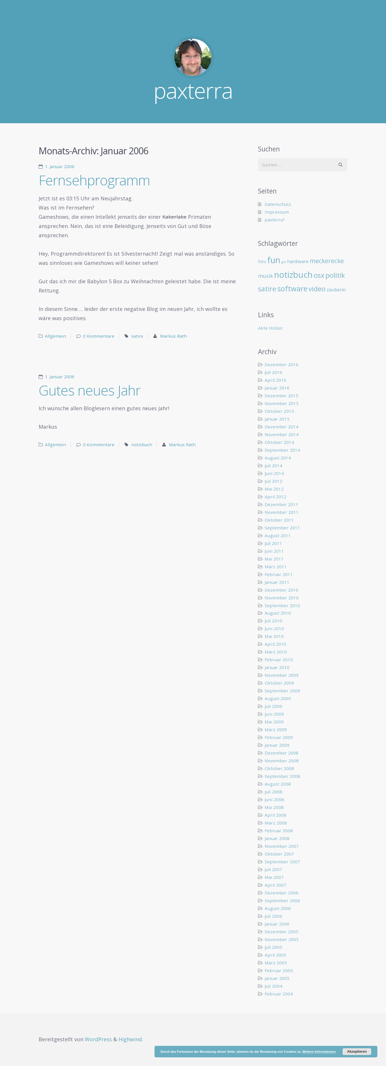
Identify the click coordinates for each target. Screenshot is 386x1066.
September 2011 (282, 528)
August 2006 (278, 908)
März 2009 (276, 729)
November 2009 (282, 675)
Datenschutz (278, 204)
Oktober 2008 (279, 768)
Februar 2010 (279, 659)
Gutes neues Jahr (89, 390)
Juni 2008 (274, 799)
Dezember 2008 (281, 753)
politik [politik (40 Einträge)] (335, 275)
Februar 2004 (279, 994)
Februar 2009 (279, 737)
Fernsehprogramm (94, 180)
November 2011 (282, 512)
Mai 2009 (274, 722)
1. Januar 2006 (59, 166)
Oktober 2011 (279, 520)
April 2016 (275, 380)
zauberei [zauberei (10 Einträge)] (336, 289)
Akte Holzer (270, 328)
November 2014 (282, 434)
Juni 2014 (274, 473)
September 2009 (282, 690)
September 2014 (282, 450)
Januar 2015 (277, 419)
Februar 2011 (279, 574)
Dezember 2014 (281, 427)
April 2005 (275, 955)
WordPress (98, 1039)
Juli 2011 (273, 543)
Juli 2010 (273, 621)
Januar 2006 (277, 924)
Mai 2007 (274, 877)
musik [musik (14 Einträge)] (265, 275)
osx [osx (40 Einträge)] (319, 275)
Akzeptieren (357, 1052)
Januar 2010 (277, 667)
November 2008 (282, 760)
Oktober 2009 (279, 683)
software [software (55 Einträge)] (292, 288)
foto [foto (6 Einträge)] (262, 261)
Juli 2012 (273, 481)
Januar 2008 (277, 838)
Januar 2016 (277, 388)
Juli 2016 (273, 372)
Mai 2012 (274, 489)
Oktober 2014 (279, 442)
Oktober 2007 (279, 854)
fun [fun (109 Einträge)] (273, 259)
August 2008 (278, 784)
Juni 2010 (274, 628)
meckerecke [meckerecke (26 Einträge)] (327, 260)
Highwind (130, 1039)
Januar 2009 (277, 745)
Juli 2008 (273, 792)
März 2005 (276, 963)
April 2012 (275, 496)
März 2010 (276, 652)
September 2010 (282, 605)
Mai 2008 (274, 807)
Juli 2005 (273, 947)
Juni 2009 (274, 714)
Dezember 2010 (281, 590)
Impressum (277, 212)
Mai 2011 (274, 559)
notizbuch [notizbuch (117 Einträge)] (293, 274)
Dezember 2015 (281, 395)
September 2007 (282, 861)
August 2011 (278, 535)
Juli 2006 (273, 916)
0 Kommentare (98, 336)
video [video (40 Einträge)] (316, 288)
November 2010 (282, 598)
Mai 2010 (274, 636)
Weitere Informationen (319, 1051)
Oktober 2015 (279, 411)
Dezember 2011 (281, 504)
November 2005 (282, 939)
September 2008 (282, 776)
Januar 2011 (277, 582)
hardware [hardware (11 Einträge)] (297, 261)
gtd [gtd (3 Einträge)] (283, 262)
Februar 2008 (279, 830)
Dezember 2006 (281, 893)
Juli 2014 (273, 465)
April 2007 (275, 885)
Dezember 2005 (281, 931)
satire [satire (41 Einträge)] (267, 288)
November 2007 (282, 846)
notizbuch (141, 444)
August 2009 (278, 698)
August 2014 (278, 458)
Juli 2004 (273, 986)
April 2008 (275, 815)
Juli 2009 (273, 706)
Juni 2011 (274, 551)
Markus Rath (173, 336)
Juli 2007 (273, 869)
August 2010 (278, 613)
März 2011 (276, 566)
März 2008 (276, 823)
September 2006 (282, 900)
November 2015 (282, 403)
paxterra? (275, 220)
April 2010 (275, 644)
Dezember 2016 (281, 364)
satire (137, 336)
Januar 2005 (277, 978)
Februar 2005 (279, 970)
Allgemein (55, 336)
